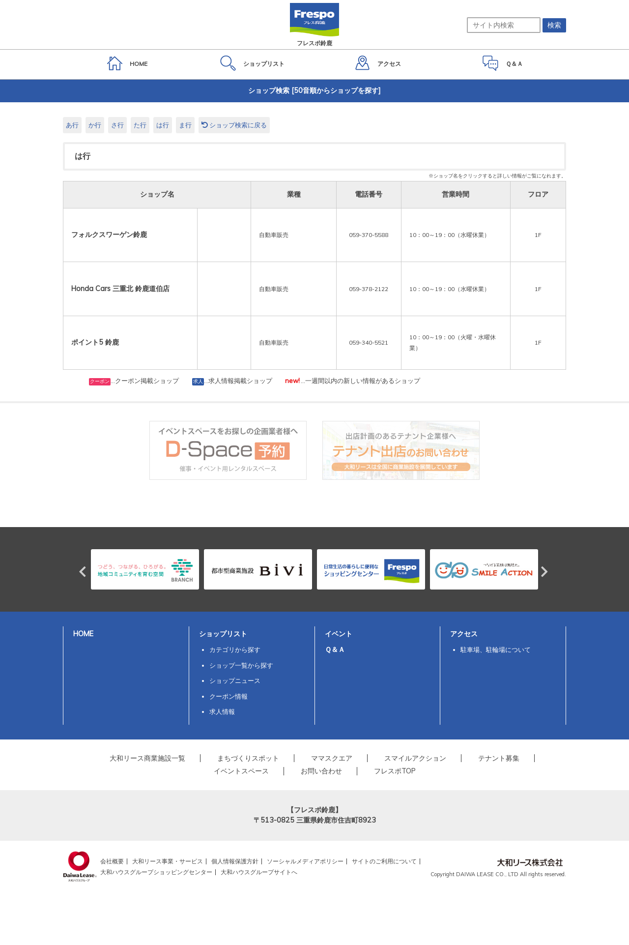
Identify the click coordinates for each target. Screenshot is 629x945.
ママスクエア (331, 758)
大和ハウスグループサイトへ (259, 872)
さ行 (117, 125)
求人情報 (222, 711)
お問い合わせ (321, 771)
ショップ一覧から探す (241, 665)
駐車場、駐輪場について (495, 649)
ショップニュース (234, 680)
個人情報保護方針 (234, 861)
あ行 (72, 125)
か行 (94, 125)
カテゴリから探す (234, 649)
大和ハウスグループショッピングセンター (156, 872)
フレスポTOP (395, 771)
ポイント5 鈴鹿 (95, 342)
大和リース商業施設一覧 (147, 758)
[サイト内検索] (504, 25)
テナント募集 (498, 758)
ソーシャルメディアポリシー (305, 861)
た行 (140, 125)
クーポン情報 (228, 696)
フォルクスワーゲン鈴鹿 (109, 234)
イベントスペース (241, 771)
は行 (162, 125)
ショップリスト (223, 633)
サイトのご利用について (384, 861)
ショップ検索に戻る (234, 125)
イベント (338, 633)
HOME (83, 633)
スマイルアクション (415, 758)
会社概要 (112, 861)
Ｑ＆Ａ (335, 649)
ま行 (185, 125)
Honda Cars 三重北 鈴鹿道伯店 (120, 288)
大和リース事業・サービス (167, 861)
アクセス (464, 633)
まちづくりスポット (248, 758)
